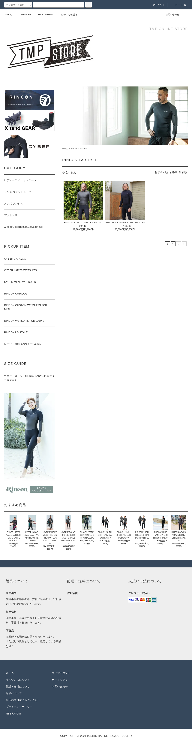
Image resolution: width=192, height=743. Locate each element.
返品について (14, 693)
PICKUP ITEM (43, 14)
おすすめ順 (161, 172)
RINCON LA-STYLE (78, 149)
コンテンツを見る (66, 14)
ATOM (17, 713)
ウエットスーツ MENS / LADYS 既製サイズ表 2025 (29, 377)
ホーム (8, 14)
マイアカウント (61, 673)
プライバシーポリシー (19, 706)
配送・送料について (18, 686)
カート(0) (178, 5)
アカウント (156, 5)
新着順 (183, 172)
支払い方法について (18, 679)
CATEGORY (22, 14)
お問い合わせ (170, 14)
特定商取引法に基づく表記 (22, 700)
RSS (8, 713)
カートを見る (60, 679)
